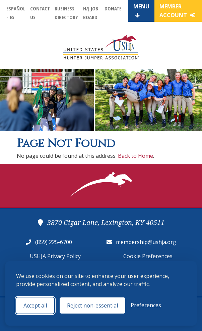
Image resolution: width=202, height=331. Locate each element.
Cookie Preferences (148, 256)
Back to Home (135, 155)
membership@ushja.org (146, 242)
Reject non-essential (92, 305)
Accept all (35, 305)
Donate (113, 8)
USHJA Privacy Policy (55, 256)
